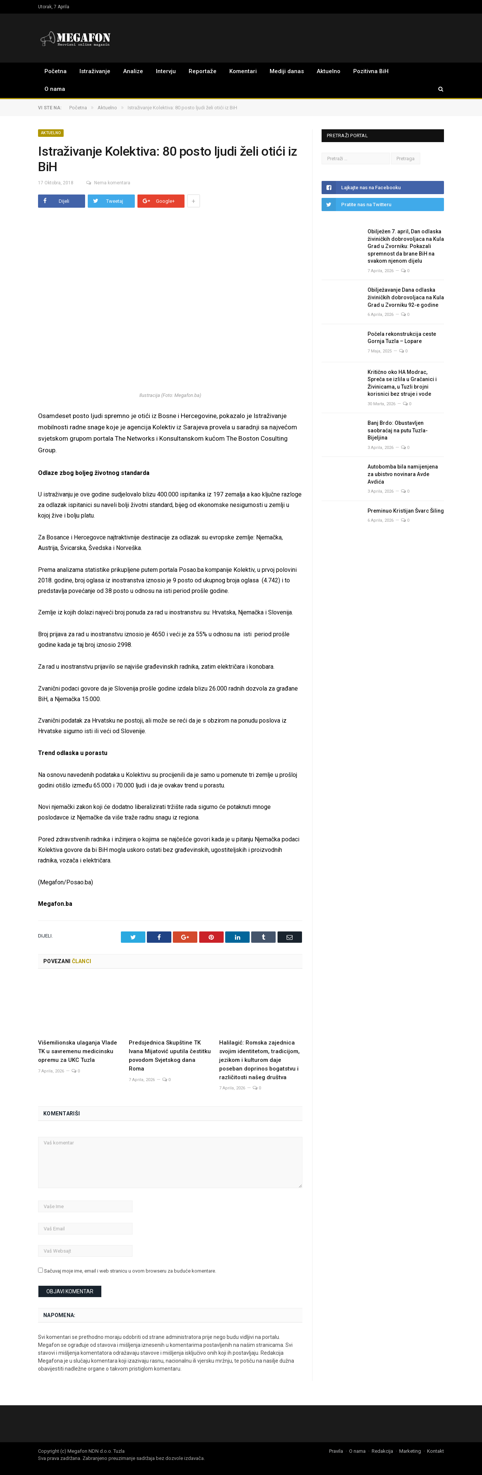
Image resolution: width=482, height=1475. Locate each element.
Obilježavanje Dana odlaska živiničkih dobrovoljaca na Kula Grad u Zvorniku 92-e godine (406, 297)
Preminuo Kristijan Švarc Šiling (406, 511)
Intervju (166, 71)
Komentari (243, 71)
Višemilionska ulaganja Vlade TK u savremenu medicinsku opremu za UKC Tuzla (77, 1050)
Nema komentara (105, 182)
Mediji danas (287, 71)
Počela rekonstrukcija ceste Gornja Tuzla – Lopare (402, 338)
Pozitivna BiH (371, 71)
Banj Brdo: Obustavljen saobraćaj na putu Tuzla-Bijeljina (398, 430)
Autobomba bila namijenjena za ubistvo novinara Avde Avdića (403, 474)
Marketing (410, 1451)
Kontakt (435, 1451)
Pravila (336, 1451)
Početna (55, 71)
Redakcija (382, 1451)
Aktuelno (328, 71)
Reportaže (203, 71)
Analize (133, 71)
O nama (54, 89)
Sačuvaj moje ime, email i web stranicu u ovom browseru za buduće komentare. (130, 1270)
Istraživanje (94, 71)
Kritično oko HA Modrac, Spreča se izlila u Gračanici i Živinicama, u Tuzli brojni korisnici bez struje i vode (402, 383)
